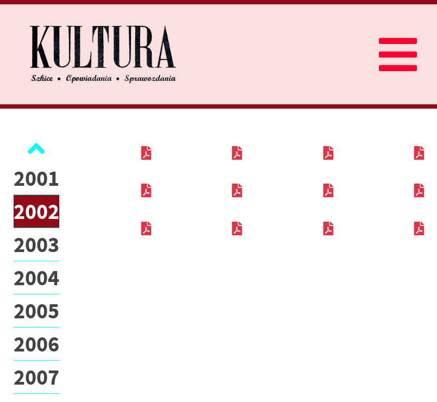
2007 (36, 377)
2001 (36, 178)
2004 (36, 277)
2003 (36, 244)
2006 (36, 343)
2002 (36, 211)
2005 (36, 310)
